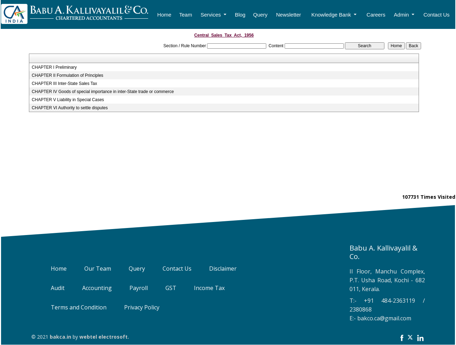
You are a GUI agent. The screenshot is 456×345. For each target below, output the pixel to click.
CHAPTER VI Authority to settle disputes (70, 107)
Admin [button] (402, 15)
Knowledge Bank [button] (332, 15)
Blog (240, 15)
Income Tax (204, 288)
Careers (375, 15)
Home (164, 15)
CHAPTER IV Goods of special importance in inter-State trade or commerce (103, 91)
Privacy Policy (136, 307)
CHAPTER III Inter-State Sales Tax (64, 83)
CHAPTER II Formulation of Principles (67, 75)
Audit (53, 288)
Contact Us (437, 15)
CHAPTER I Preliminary (54, 67)
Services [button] (212, 15)
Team (185, 15)
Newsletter (288, 15)
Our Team (92, 268)
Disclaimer (218, 268)
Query (260, 15)
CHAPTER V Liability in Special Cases (68, 99)
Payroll (133, 288)
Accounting (92, 288)
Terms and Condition (74, 307)
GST (165, 288)
